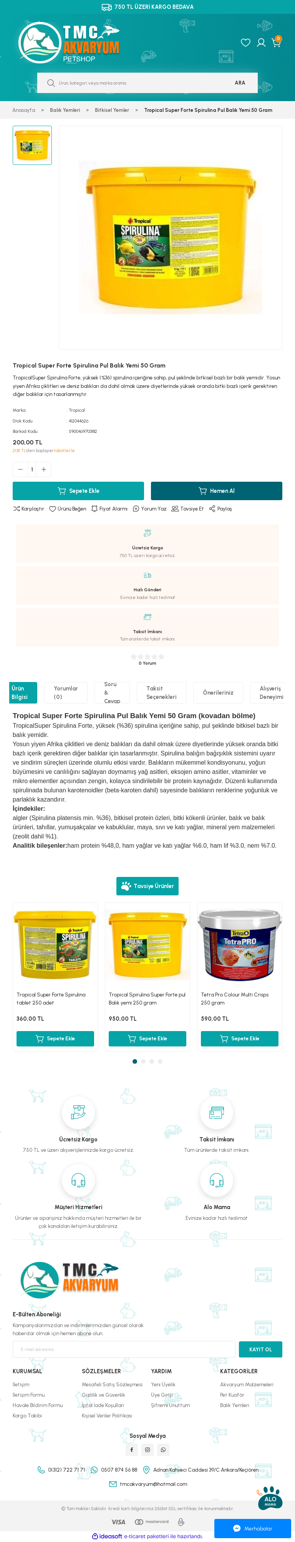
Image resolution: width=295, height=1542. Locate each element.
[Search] (147, 83)
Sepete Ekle (78, 491)
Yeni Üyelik (163, 1384)
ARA (240, 83)
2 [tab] (143, 1061)
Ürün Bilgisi (20, 692)
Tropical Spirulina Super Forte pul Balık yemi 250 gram (147, 998)
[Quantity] (32, 469)
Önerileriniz (218, 692)
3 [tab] (151, 1061)
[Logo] (77, 42)
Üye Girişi (162, 1395)
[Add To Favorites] (67, 509)
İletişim (21, 1384)
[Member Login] (261, 42)
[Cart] (276, 42)
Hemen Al (217, 491)
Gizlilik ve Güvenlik (103, 1395)
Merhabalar (252, 1528)
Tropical (77, 410)
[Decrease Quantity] (20, 469)
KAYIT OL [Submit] (260, 1349)
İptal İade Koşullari (103, 1405)
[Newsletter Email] (124, 1349)
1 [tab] (135, 1061)
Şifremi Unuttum (170, 1405)
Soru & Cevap (112, 693)
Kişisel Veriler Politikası (107, 1415)
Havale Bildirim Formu (38, 1405)
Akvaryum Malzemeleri (246, 1384)
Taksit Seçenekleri (161, 692)
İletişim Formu (29, 1395)
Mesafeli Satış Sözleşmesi (112, 1384)
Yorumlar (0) (66, 692)
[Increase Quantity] (43, 469)
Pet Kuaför (232, 1395)
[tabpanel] (55, 976)
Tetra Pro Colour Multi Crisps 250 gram (234, 998)
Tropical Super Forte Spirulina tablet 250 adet (51, 998)
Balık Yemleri (234, 1405)
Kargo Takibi (27, 1415)
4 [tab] (160, 1061)
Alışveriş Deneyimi (271, 692)
